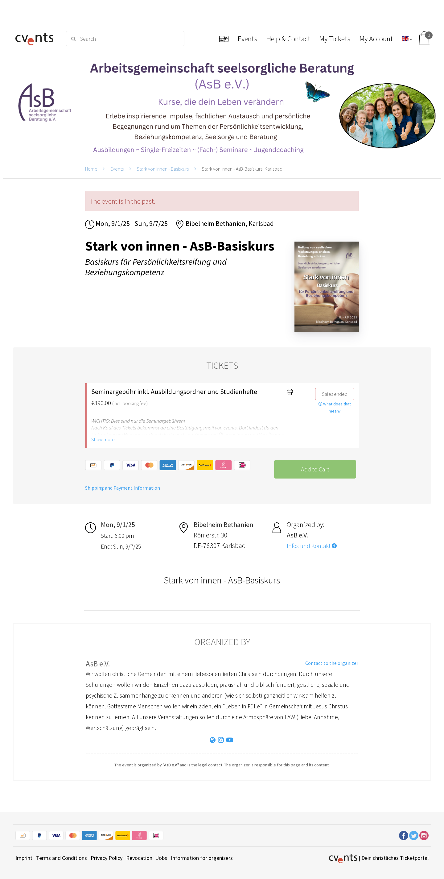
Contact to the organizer (331, 663)
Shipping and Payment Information (122, 488)
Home (91, 169)
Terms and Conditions (61, 857)
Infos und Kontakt (312, 545)
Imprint (23, 857)
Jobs (161, 857)
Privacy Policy (106, 857)
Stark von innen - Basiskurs (163, 169)
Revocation (139, 857)
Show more (103, 439)
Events (117, 169)
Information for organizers (202, 857)
